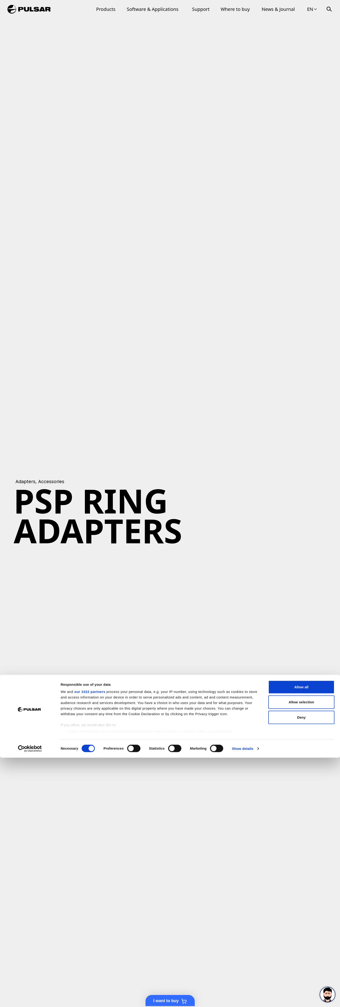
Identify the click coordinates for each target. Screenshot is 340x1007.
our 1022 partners (89, 941)
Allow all (301, 936)
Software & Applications (152, 9)
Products (105, 9)
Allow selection (301, 951)
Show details (242, 998)
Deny (301, 967)
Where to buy (235, 9)
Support (201, 9)
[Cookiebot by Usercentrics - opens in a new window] (30, 998)
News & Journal (278, 9)
